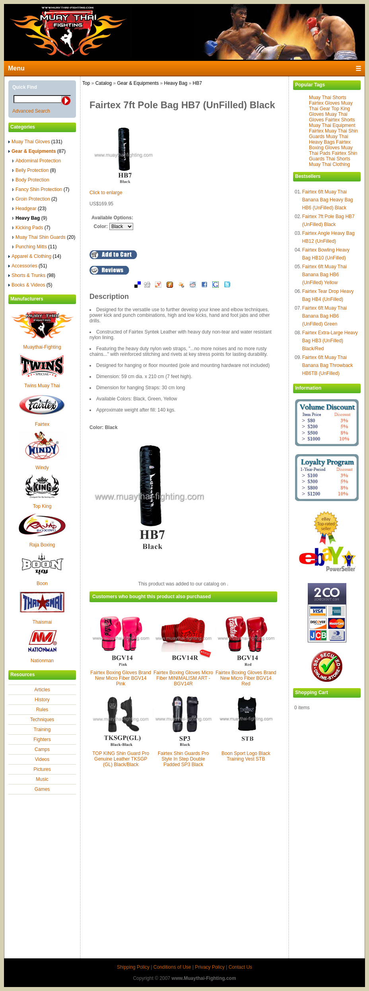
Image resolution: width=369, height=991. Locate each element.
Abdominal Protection (36, 161)
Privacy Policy (210, 967)
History (42, 699)
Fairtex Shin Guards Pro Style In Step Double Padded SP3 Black (183, 759)
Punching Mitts (34, 247)
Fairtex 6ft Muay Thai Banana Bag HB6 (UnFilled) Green (324, 316)
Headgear (29, 208)
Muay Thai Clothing (329, 164)
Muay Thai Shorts (327, 97)
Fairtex (42, 424)
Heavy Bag (175, 83)
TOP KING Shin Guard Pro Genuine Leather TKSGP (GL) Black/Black (120, 759)
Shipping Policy (133, 967)
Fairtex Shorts (340, 120)
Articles (42, 690)
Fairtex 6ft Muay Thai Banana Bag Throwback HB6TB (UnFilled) (327, 365)
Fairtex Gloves (324, 103)
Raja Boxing (42, 545)
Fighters (41, 739)
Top (86, 83)
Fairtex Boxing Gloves (330, 144)
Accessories (27, 266)
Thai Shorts (338, 159)
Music (42, 779)
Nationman (42, 660)
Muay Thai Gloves (35, 141)
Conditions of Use (172, 967)
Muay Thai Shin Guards (44, 237)
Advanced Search (31, 111)
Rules (42, 709)
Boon (42, 583)
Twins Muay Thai (42, 385)
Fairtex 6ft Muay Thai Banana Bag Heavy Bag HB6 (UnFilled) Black (327, 200)
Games (42, 789)
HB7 (197, 83)
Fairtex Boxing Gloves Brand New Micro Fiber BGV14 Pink (120, 678)
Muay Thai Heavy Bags (328, 139)
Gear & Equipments (138, 83)
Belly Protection (34, 170)
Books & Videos (30, 285)
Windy (42, 467)
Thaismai (42, 622)
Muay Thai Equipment (332, 125)
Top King (42, 506)
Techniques (42, 719)
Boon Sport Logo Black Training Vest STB (245, 756)
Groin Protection (34, 199)
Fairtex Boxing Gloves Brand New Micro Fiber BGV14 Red (246, 678)
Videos (42, 759)
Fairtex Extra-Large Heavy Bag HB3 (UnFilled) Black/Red (330, 340)
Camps (42, 749)
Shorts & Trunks (31, 275)
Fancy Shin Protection (40, 189)
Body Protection (30, 180)
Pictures (41, 769)
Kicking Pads (31, 227)
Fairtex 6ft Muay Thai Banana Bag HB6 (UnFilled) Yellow (324, 274)
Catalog (103, 83)
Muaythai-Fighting (42, 347)
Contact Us (240, 967)
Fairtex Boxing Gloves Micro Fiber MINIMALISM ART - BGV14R (183, 678)
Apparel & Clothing (34, 256)
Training (42, 729)
